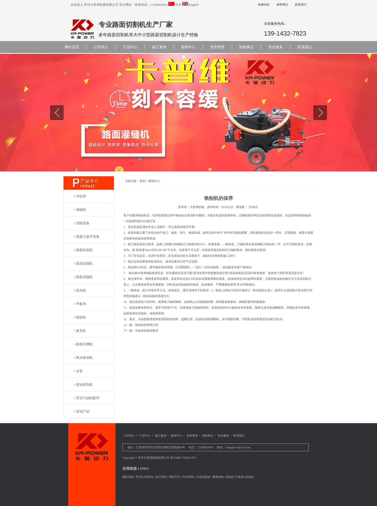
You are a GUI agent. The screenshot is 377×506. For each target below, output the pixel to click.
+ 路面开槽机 (83, 344)
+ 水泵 (78, 371)
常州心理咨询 (144, 477)
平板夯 (239, 477)
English (194, 4)
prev (57, 112)
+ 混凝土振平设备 (86, 236)
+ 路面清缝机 (83, 277)
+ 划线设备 (81, 223)
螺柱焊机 (128, 477)
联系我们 (300, 4)
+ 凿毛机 (79, 331)
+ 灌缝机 (79, 210)
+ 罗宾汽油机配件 (86, 398)
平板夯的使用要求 (146, 330)
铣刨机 (249, 477)
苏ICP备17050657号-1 (183, 457)
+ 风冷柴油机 (83, 358)
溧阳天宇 (174, 477)
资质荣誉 (217, 47)
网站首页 (72, 47)
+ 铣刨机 (79, 317)
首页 (142, 181)
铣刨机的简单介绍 (146, 325)
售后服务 (275, 47)
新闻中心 (188, 47)
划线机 (229, 477)
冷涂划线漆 (203, 477)
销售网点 (282, 4)
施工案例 (159, 47)
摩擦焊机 (218, 477)
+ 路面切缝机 (83, 263)
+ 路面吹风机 (83, 250)
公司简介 (101, 47)
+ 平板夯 (79, 304)
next (320, 112)
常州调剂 (188, 477)
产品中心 (130, 47)
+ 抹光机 (79, 290)
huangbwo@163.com (238, 447)
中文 (178, 4)
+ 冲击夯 (79, 196)
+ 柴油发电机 (83, 384)
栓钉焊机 (161, 477)
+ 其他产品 (81, 411)
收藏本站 (263, 4)
